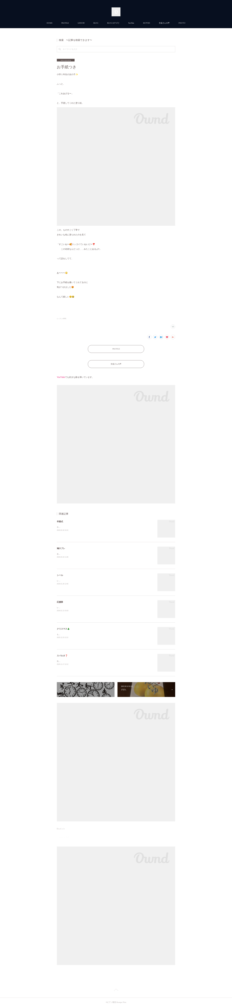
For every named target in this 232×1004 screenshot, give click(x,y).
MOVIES (146, 23)
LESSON (81, 23)
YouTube (131, 23)
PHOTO (181, 23)
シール (60, 572)
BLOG (95, 23)
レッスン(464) (61, 318)
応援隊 (60, 599)
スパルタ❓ (62, 652)
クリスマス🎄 (63, 626)
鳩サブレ (61, 545)
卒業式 (60, 518)
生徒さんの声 (164, 23)
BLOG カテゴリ (113, 23)
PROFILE (65, 23)
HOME (49, 23)
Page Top (116, 987)
